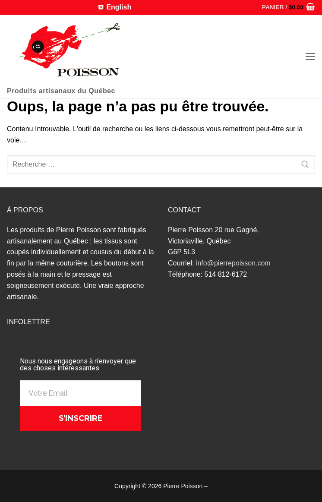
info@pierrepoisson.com (233, 263)
